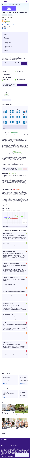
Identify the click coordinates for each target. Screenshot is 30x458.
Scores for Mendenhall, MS (8, 46)
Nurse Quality (6, 41)
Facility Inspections (6, 38)
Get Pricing (24, 63)
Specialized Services (7, 35)
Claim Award (7, 99)
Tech (2, 445)
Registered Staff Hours (7, 37)
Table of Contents (14, 33)
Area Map (5, 47)
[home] (4, 1)
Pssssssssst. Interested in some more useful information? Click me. (22, 455)
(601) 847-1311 (4, 28)
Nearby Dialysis (6, 50)
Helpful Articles (6, 51)
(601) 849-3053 (5, 397)
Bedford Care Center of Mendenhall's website (9, 24)
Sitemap (21, 443)
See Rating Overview (5, 22)
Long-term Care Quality (7, 39)
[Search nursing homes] (26, 1)
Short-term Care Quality (7, 42)
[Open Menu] (28, 1)
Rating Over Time (6, 43)
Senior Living (6, 4)
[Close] (28, 455)
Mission (2, 443)
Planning (11, 443)
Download (9, 9)
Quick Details (5, 34)
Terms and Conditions (14, 445)
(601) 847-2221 (5, 383)
